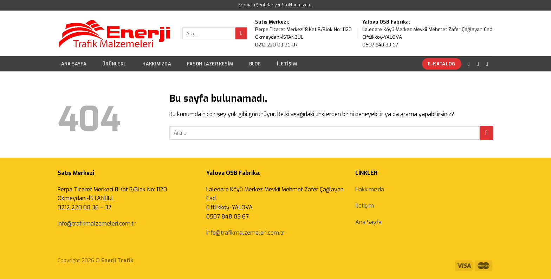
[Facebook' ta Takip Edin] (470, 64)
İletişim (287, 64)
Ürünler (114, 64)
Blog (255, 64)
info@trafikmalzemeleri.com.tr (97, 223)
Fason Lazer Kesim (210, 64)
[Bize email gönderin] (489, 64)
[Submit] (241, 33)
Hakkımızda (156, 64)
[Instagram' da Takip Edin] (479, 64)
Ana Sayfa (73, 64)
